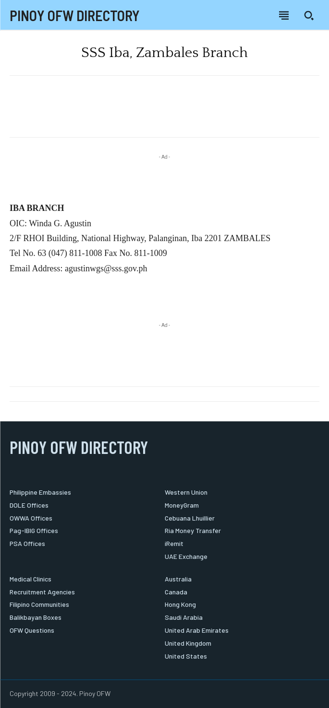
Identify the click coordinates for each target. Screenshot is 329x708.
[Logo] (75, 15)
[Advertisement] (165, 110)
